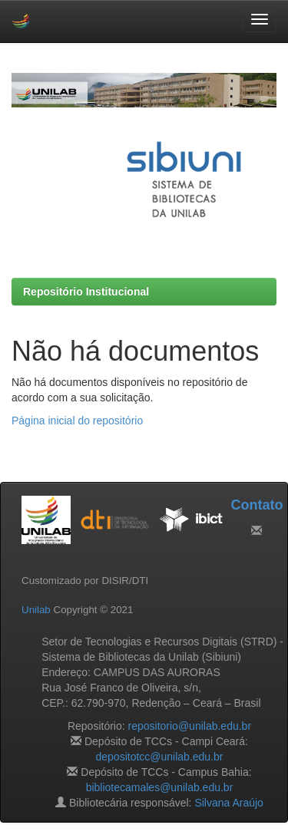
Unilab (36, 609)
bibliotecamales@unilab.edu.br (159, 787)
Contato (256, 505)
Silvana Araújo (228, 803)
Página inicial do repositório (77, 420)
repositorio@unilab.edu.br (190, 726)
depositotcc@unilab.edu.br (159, 757)
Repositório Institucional (86, 291)
